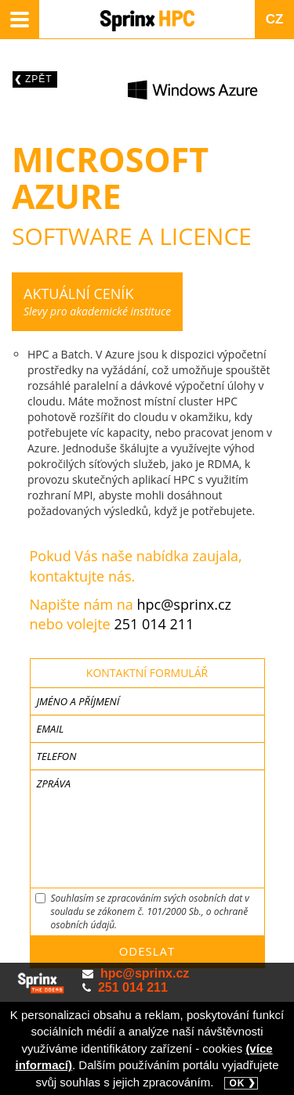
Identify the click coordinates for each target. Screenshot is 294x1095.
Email (50, 729)
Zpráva (54, 783)
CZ (275, 19)
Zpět (39, 79)
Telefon (57, 756)
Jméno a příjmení (78, 701)
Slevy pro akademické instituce (97, 301)
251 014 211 (154, 623)
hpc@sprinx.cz (184, 604)
